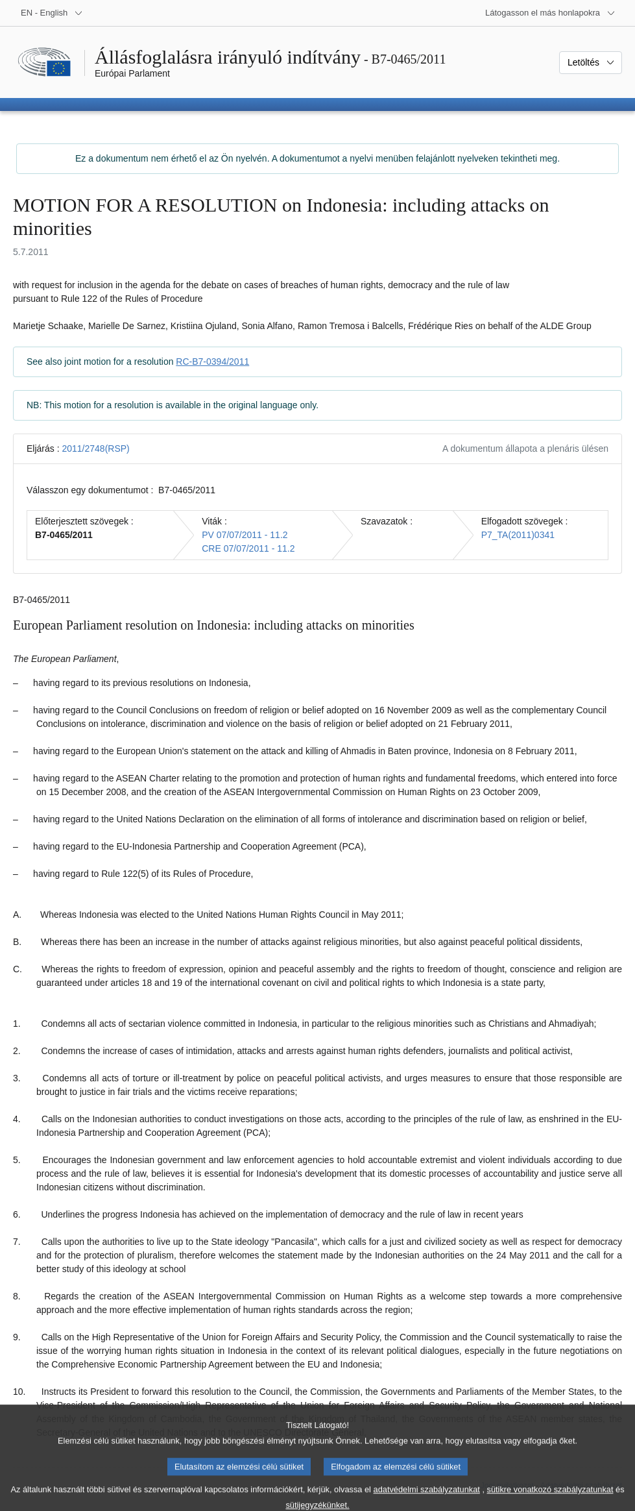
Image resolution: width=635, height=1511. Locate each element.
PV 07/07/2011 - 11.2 (244, 535)
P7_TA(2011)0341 (518, 535)
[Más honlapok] (550, 13)
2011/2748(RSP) (95, 448)
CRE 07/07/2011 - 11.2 (248, 548)
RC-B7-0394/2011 (212, 361)
